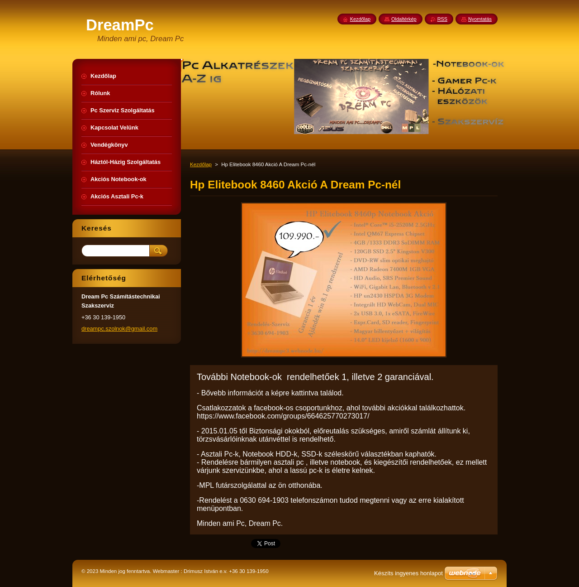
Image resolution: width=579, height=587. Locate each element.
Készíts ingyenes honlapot (408, 573)
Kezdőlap (201, 164)
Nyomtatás (480, 19)
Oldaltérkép (404, 19)
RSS (442, 19)
